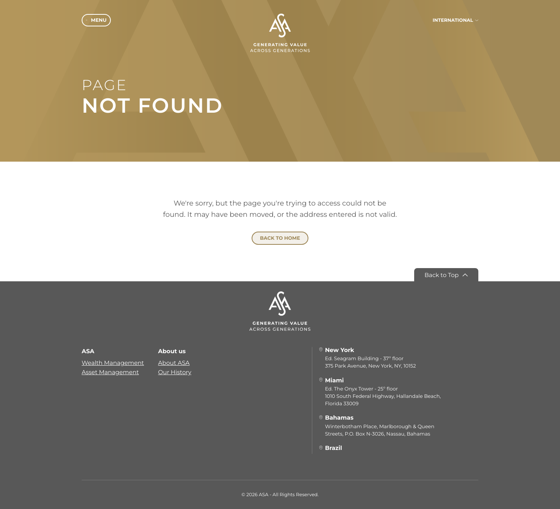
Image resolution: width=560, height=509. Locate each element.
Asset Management (110, 371)
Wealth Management (113, 362)
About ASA (174, 362)
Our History (174, 371)
